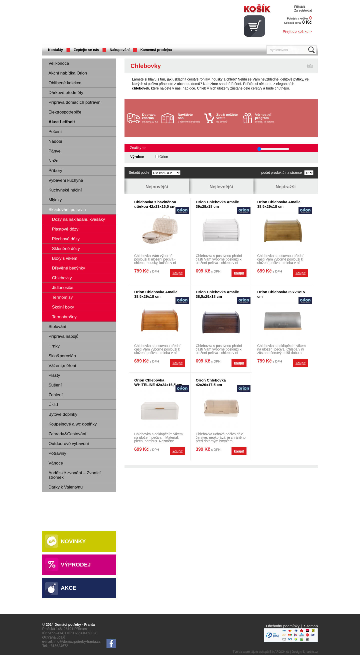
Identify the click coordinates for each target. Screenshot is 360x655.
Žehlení (55, 394)
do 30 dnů (228, 118)
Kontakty (55, 50)
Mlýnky (55, 200)
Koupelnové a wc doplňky (72, 424)
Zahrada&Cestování (67, 434)
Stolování (57, 326)
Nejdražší (286, 186)
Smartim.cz (310, 652)
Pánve (54, 151)
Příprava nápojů (63, 336)
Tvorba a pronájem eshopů (250, 652)
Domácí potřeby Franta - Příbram (92, 22)
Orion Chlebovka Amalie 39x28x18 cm (217, 204)
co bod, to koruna (267, 118)
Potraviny (57, 453)
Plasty (54, 375)
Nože (53, 160)
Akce (68, 588)
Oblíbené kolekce (64, 82)
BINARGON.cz (279, 652)
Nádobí (55, 141)
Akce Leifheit (61, 122)
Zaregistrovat (303, 10)
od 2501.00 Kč (151, 118)
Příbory (55, 170)
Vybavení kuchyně (65, 180)
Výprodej (76, 565)
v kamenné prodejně (190, 118)
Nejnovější (157, 186)
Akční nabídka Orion (67, 73)
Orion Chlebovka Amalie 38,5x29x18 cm (278, 204)
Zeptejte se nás (86, 50)
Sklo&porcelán (62, 356)
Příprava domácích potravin (74, 102)
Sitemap (311, 626)
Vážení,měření (62, 365)
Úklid (53, 404)
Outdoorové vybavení (68, 443)
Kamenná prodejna (156, 50)
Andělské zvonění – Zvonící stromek (74, 475)
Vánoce (55, 463)
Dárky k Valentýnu (65, 487)
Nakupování (120, 50)
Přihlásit (299, 6)
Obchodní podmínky (283, 626)
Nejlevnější (221, 186)
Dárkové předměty (65, 92)
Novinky (73, 541)
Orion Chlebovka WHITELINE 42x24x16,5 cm (158, 382)
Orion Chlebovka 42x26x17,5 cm (211, 382)
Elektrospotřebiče (64, 112)
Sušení (55, 385)
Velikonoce (58, 63)
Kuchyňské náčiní (65, 190)
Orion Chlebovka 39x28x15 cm (281, 294)
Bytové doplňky (62, 414)
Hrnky (54, 346)
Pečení (55, 131)
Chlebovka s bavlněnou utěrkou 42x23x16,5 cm (155, 204)
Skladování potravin (67, 209)
